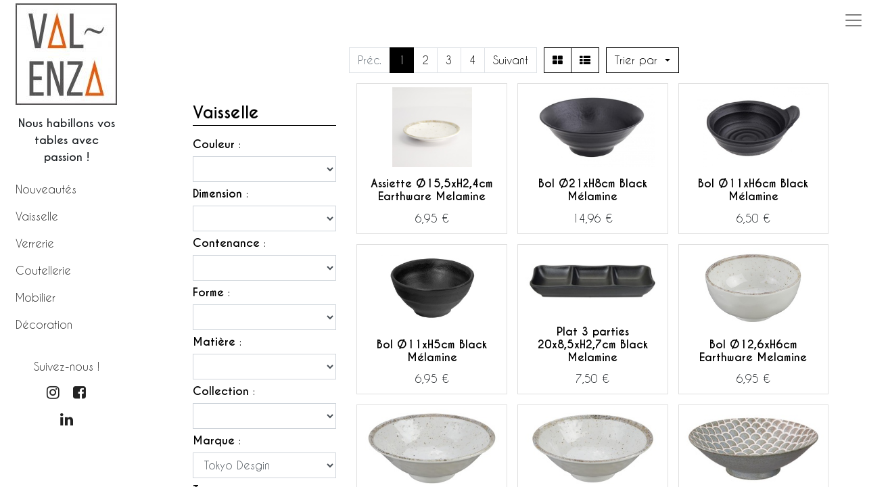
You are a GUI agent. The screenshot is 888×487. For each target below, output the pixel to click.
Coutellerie (43, 270)
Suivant (510, 59)
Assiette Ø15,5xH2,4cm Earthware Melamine (432, 190)
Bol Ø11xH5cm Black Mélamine (432, 351)
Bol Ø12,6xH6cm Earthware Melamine (753, 351)
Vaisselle (37, 216)
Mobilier (35, 297)
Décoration (44, 324)
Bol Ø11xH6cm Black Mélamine (753, 190)
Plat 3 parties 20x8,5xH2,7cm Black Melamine (593, 345)
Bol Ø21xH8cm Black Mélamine (592, 190)
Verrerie (35, 243)
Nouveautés (46, 189)
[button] (642, 60)
